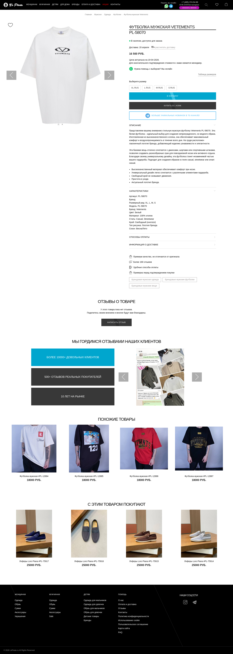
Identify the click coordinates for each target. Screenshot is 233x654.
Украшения (20, 616)
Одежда (18, 600)
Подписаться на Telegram (34, 647)
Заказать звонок (189, 8)
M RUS (159, 88)
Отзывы (122, 608)
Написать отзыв (116, 322)
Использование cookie (129, 620)
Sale (51, 616)
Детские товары (91, 616)
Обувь (18, 604)
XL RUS (135, 88)
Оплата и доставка (127, 604)
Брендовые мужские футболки (180, 279)
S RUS (171, 88)
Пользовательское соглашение (133, 624)
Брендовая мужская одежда (145, 279)
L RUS (147, 88)
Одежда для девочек (94, 604)
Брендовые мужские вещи (144, 286)
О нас (121, 600)
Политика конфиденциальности (133, 616)
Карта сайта (124, 628)
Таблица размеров (207, 74)
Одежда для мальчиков (95, 600)
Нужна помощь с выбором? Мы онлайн (150, 69)
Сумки (18, 608)
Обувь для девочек (93, 612)
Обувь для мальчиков (94, 608)
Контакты (122, 612)
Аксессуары (20, 612)
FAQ (120, 632)
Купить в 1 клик (172, 106)
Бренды (87, 620)
